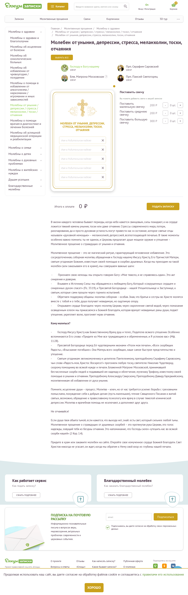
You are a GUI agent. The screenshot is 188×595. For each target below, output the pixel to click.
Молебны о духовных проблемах (22, 161)
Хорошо (94, 587)
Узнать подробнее (26, 495)
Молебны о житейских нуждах (23, 171)
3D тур (163, 19)
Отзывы (139, 19)
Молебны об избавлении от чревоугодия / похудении (19, 72)
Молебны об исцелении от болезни (25, 48)
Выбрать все (61, 57)
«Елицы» (80, 566)
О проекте (56, 561)
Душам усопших (18, 179)
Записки (19, 19)
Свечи (87, 19)
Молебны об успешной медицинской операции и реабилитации (25, 136)
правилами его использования (163, 574)
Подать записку (163, 206)
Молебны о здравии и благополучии (24, 39)
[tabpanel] (86, 74)
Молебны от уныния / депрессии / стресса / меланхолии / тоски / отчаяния (24, 110)
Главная (55, 28)
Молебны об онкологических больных (20, 59)
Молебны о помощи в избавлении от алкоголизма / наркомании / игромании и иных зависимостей (24, 91)
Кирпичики (112, 19)
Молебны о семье (19, 147)
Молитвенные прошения (54, 19)
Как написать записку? (103, 561)
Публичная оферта (133, 561)
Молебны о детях (19, 154)
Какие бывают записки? (104, 566)
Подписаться (165, 517)
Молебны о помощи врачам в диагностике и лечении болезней (25, 124)
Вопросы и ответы (60, 566)
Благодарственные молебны (20, 187)
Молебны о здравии (21, 31)
